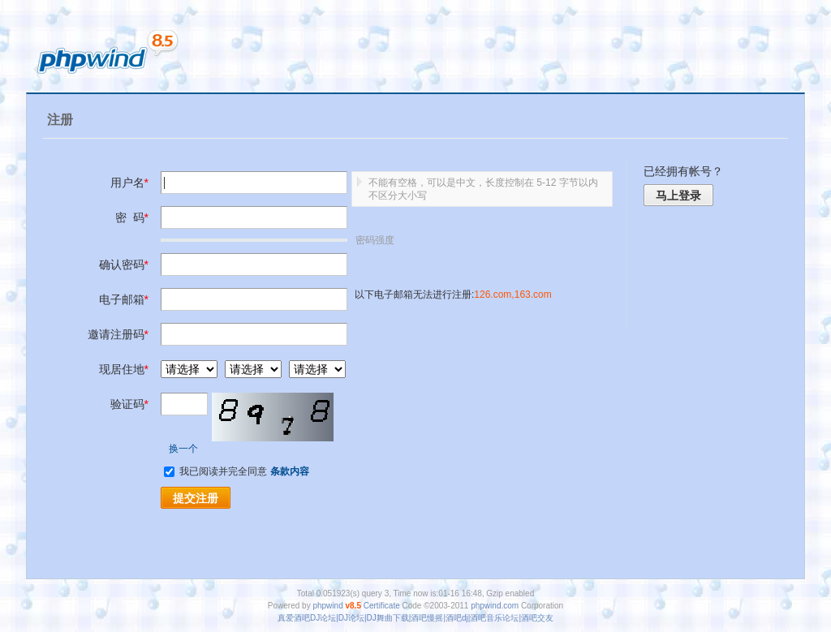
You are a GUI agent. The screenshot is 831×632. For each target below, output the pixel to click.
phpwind (327, 605)
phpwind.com (495, 605)
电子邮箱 (124, 299)
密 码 (132, 217)
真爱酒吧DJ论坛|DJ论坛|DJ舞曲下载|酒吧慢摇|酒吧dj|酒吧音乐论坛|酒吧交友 (415, 617)
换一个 (183, 448)
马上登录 (678, 195)
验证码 (129, 404)
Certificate (382, 605)
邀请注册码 (118, 334)
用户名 (129, 182)
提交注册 (195, 498)
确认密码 (124, 264)
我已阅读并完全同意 (217, 471)
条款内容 (289, 471)
